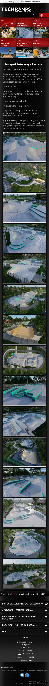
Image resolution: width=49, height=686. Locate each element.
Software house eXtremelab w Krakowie (42, 682)
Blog (35, 15)
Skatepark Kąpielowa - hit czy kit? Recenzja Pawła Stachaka (23, 595)
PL (45, 15)
